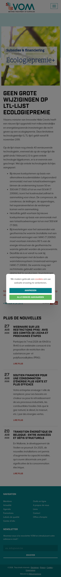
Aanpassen (30, 290)
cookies (39, 279)
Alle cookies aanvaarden (30, 297)
